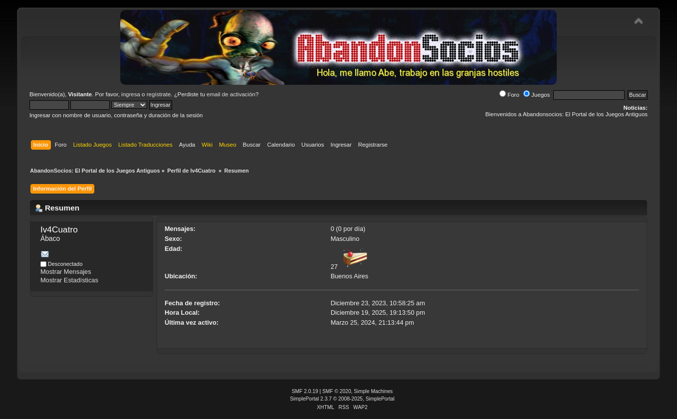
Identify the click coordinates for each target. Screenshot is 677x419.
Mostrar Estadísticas (69, 280)
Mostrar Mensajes (65, 271)
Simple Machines (373, 391)
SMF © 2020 (336, 391)
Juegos (536, 95)
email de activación (231, 94)
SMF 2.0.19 (305, 391)
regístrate (159, 94)
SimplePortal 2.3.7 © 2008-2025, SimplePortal (342, 399)
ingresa (130, 94)
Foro (509, 95)
